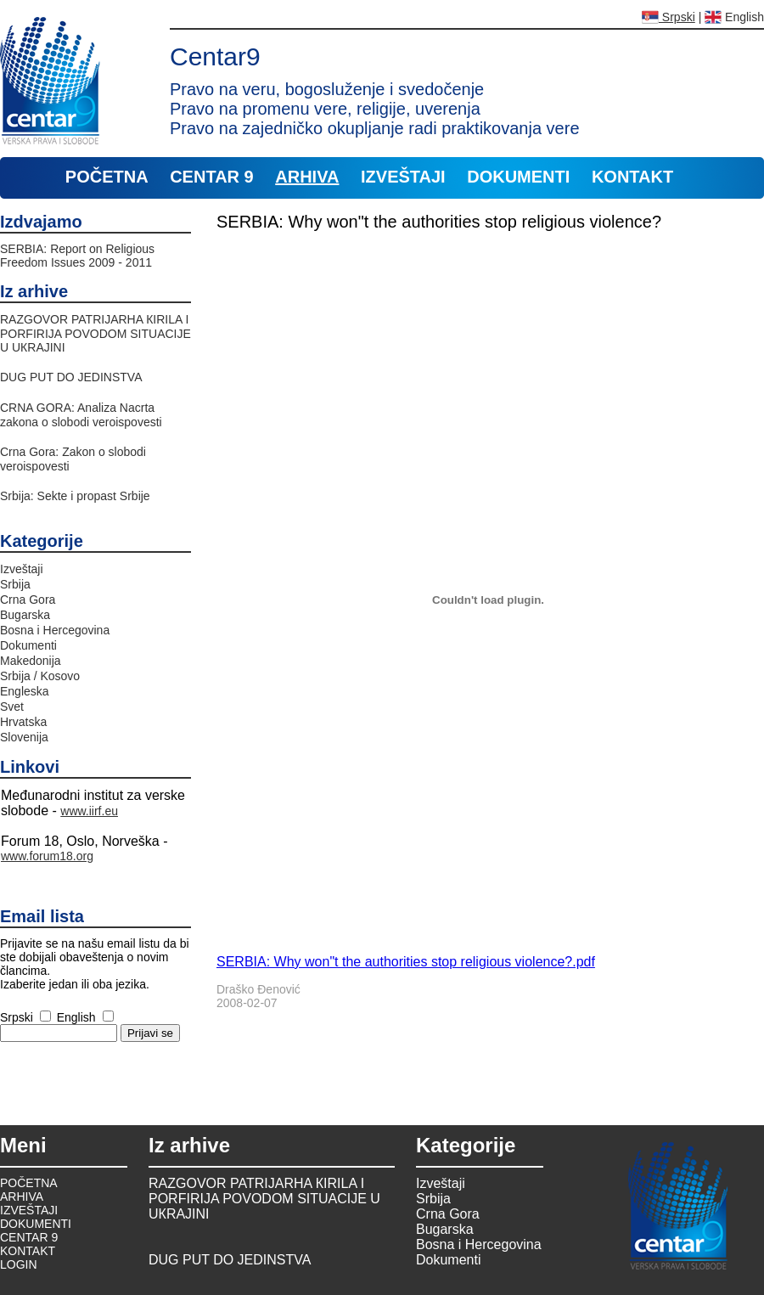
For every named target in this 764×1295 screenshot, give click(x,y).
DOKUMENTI (518, 176)
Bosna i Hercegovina (55, 630)
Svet (12, 706)
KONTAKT (632, 176)
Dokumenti (28, 645)
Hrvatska (23, 722)
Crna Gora (27, 599)
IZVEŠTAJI (403, 176)
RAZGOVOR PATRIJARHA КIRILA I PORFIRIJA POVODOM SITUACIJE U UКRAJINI (95, 333)
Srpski (668, 17)
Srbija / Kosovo (40, 676)
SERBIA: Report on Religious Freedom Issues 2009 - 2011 (77, 255)
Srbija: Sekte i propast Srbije (75, 496)
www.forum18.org (47, 856)
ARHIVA (307, 176)
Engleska (24, 691)
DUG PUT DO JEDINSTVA (71, 377)
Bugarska (25, 615)
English (734, 17)
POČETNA (107, 176)
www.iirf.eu (89, 811)
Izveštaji (21, 569)
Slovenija (24, 737)
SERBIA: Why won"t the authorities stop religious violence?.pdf (405, 961)
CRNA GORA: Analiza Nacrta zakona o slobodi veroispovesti (81, 415)
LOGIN (18, 1264)
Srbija (15, 584)
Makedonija (30, 660)
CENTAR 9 (212, 176)
